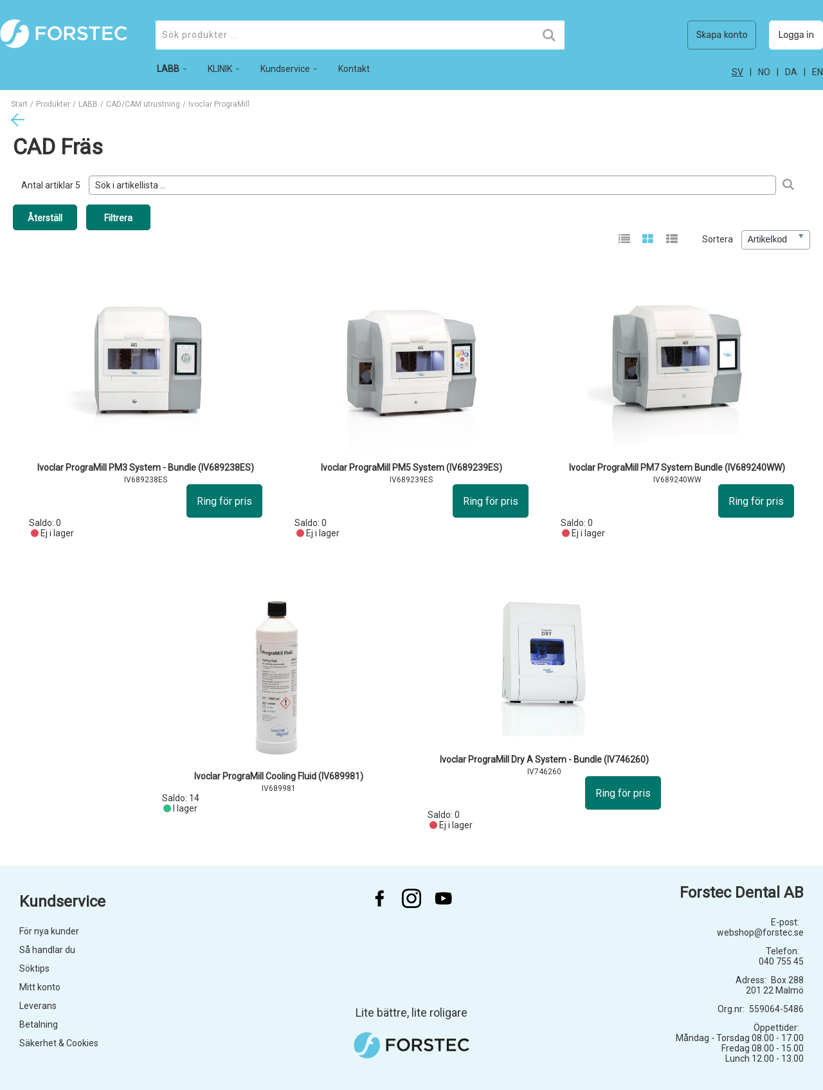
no (764, 72)
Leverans (38, 1006)
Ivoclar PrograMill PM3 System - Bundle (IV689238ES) (145, 467)
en (817, 72)
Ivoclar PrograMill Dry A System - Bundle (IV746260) (544, 759)
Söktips (34, 968)
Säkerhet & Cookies (58, 1043)
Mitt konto (39, 987)
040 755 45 (781, 961)
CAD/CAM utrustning (143, 104)
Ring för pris (224, 501)
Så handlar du (47, 950)
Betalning (38, 1024)
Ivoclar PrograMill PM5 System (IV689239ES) (411, 467)
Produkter (53, 104)
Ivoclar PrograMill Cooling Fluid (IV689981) (278, 776)
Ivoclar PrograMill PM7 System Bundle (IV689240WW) (677, 467)
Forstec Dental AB (742, 893)
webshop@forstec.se (760, 932)
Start (19, 104)
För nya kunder (49, 931)
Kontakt (354, 69)
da (791, 72)
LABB (88, 104)
